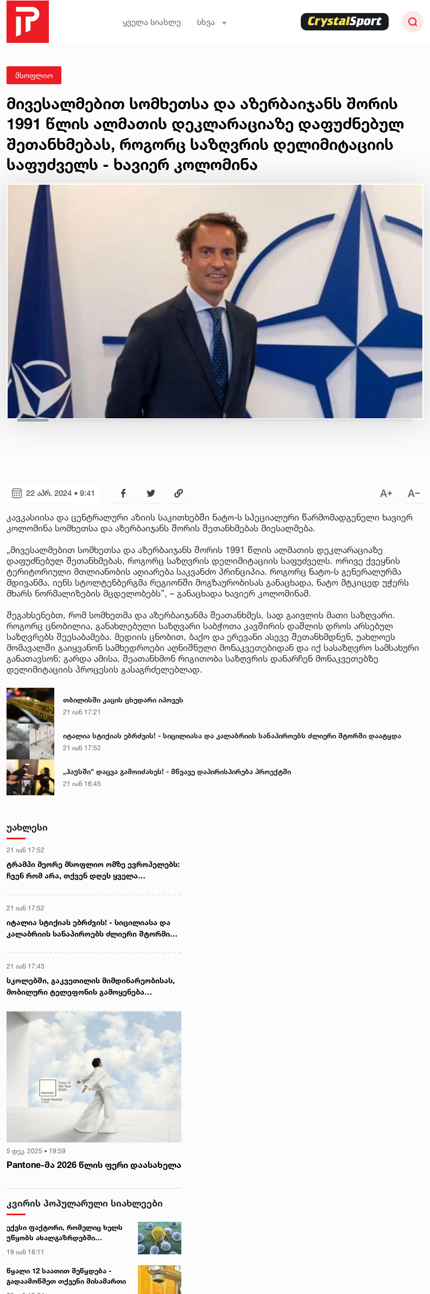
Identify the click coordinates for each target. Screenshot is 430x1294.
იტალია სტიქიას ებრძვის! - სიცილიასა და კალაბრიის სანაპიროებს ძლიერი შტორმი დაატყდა (232, 735)
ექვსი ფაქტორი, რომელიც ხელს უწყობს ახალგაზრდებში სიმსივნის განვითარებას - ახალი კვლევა (67, 1233)
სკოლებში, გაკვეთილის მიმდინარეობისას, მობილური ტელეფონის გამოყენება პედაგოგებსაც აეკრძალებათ (91, 986)
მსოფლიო (34, 75)
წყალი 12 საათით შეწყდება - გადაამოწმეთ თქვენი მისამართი (66, 1276)
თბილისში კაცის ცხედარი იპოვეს (123, 699)
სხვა (212, 22)
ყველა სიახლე (152, 22)
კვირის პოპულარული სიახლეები (85, 1203)
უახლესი (27, 827)
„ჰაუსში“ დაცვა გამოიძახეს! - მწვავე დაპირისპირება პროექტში (177, 771)
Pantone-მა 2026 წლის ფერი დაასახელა (94, 1164)
